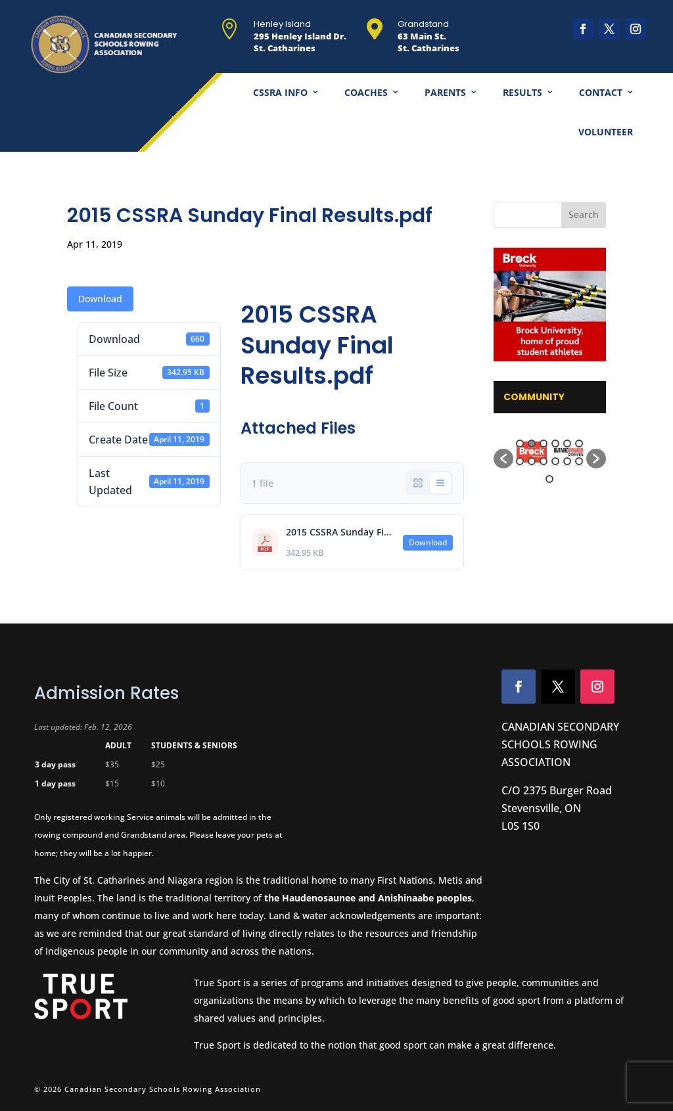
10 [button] (555, 461)
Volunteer (605, 131)
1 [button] (520, 443)
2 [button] (532, 443)
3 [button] (543, 443)
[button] (503, 458)
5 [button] (567, 443)
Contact (600, 92)
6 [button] (579, 443)
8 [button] (532, 461)
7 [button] (520, 461)
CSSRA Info (280, 92)
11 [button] (567, 461)
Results (522, 92)
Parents (445, 92)
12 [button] (579, 461)
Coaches (366, 92)
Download (100, 298)
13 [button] (549, 479)
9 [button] (543, 461)
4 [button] (555, 443)
